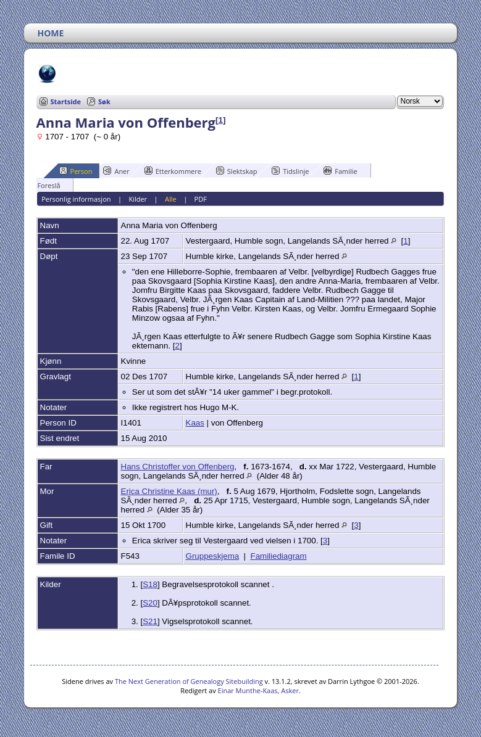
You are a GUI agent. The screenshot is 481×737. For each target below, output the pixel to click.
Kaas (195, 422)
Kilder (137, 199)
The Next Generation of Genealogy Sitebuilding (189, 681)
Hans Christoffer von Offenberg (178, 466)
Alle (171, 199)
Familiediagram (278, 556)
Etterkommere (172, 171)
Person (76, 171)
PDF (200, 199)
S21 (150, 621)
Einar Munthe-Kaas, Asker (258, 690)
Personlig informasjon (76, 199)
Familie (340, 171)
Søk (104, 101)
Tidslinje (290, 171)
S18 (150, 584)
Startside (66, 101)
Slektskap (236, 171)
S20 (150, 602)
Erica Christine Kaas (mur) (169, 491)
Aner (116, 171)
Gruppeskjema (213, 556)
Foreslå (43, 185)
